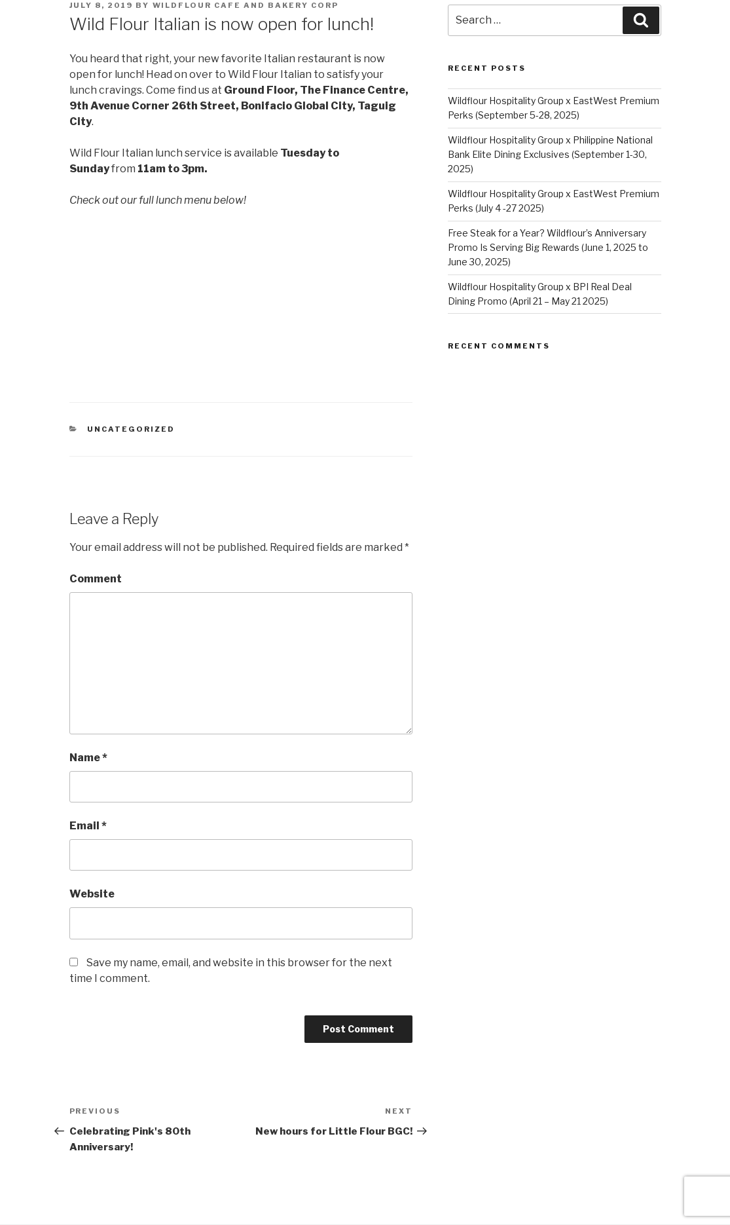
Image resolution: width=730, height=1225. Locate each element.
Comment (95, 579)
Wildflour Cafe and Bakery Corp (246, 5)
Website (92, 894)
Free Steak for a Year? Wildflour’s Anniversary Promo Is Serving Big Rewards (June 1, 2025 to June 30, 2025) (548, 247)
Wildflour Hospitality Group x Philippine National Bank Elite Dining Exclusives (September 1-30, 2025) (550, 154)
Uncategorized (131, 429)
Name (88, 757)
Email (88, 826)
